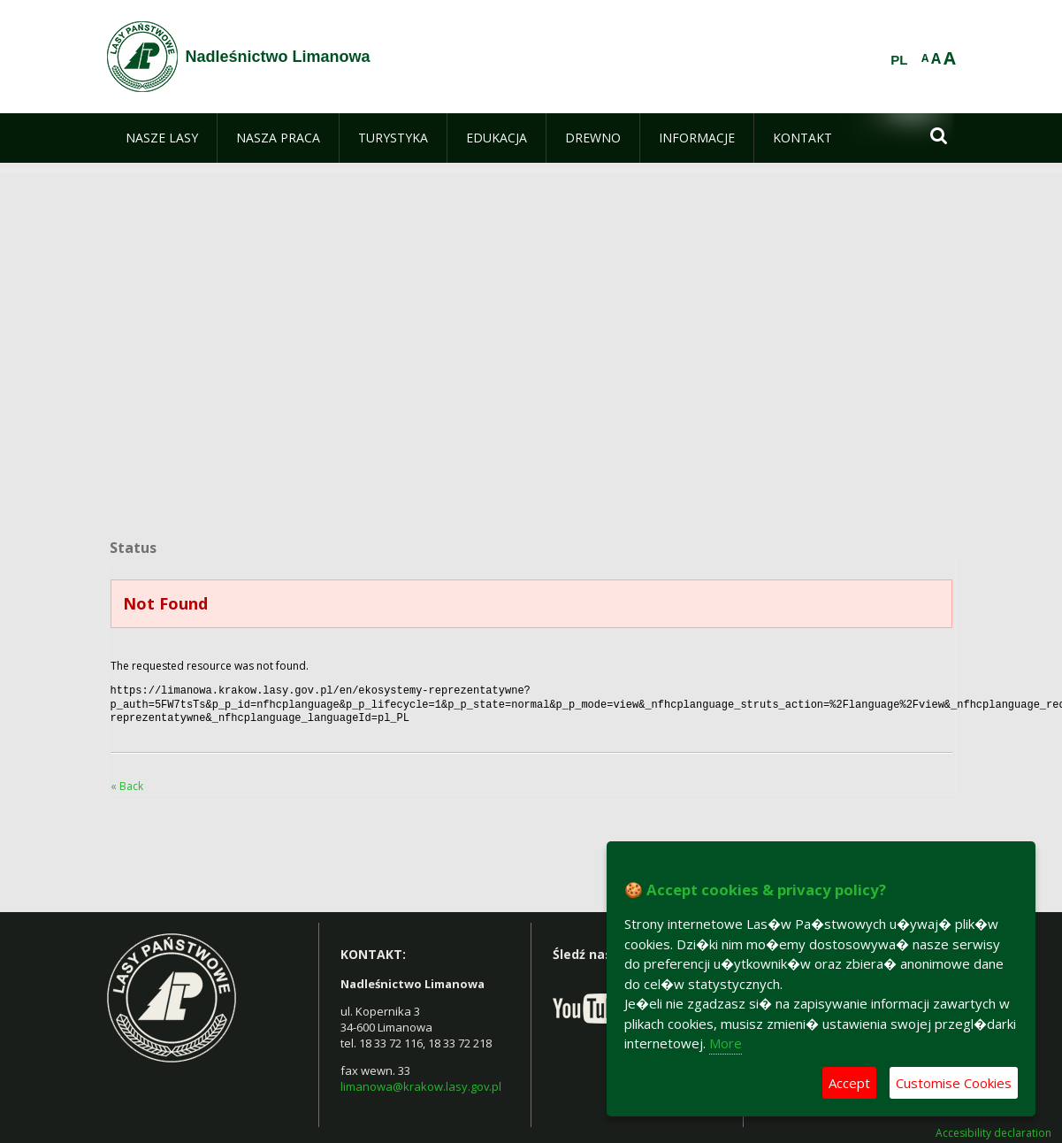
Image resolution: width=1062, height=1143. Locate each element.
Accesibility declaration (993, 1128)
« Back (127, 780)
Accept (849, 1083)
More (725, 1043)
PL (898, 60)
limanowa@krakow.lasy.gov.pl (420, 1081)
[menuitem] (162, 138)
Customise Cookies (954, 1083)
